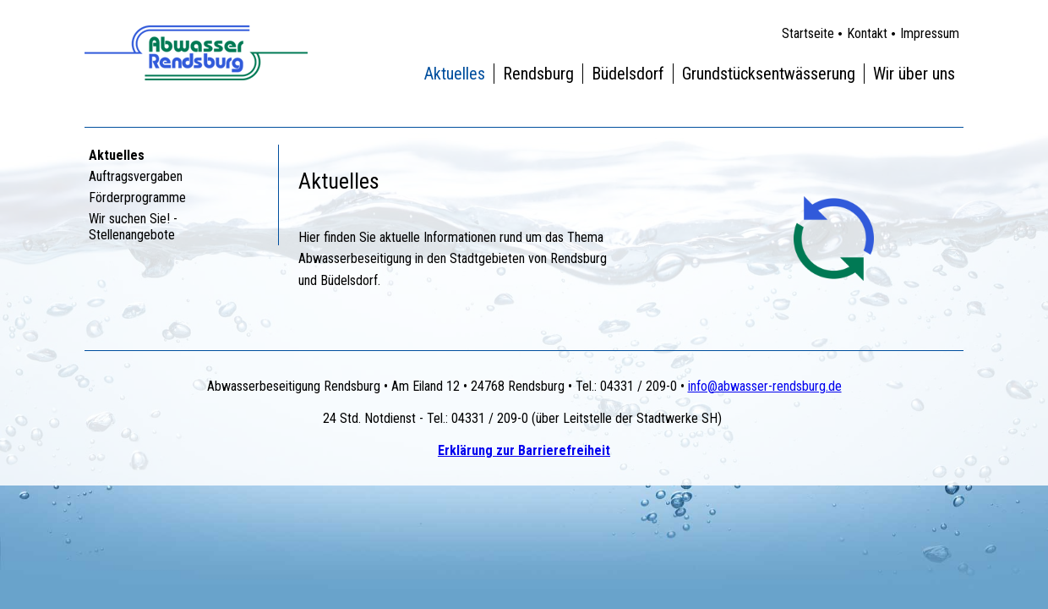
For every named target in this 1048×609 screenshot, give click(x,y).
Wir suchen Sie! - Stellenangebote (133, 227)
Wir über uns (914, 73)
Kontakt (867, 33)
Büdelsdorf (628, 73)
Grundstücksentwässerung (768, 73)
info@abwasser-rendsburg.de (765, 386)
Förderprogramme (137, 197)
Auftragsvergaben (136, 176)
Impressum (929, 33)
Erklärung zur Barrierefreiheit (524, 450)
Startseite (808, 33)
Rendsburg (538, 73)
